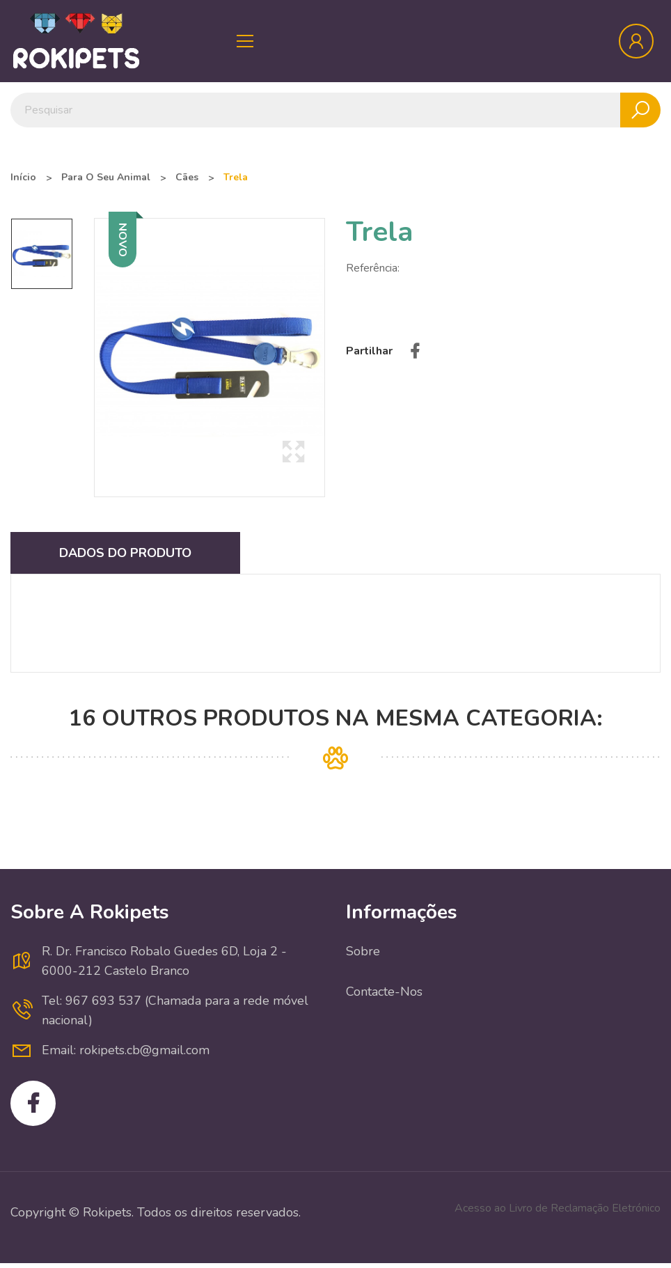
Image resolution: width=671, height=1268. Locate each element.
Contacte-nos (384, 991)
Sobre (363, 951)
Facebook (33, 1103)
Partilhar (415, 351)
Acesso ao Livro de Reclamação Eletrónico (558, 1208)
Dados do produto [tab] (125, 553)
